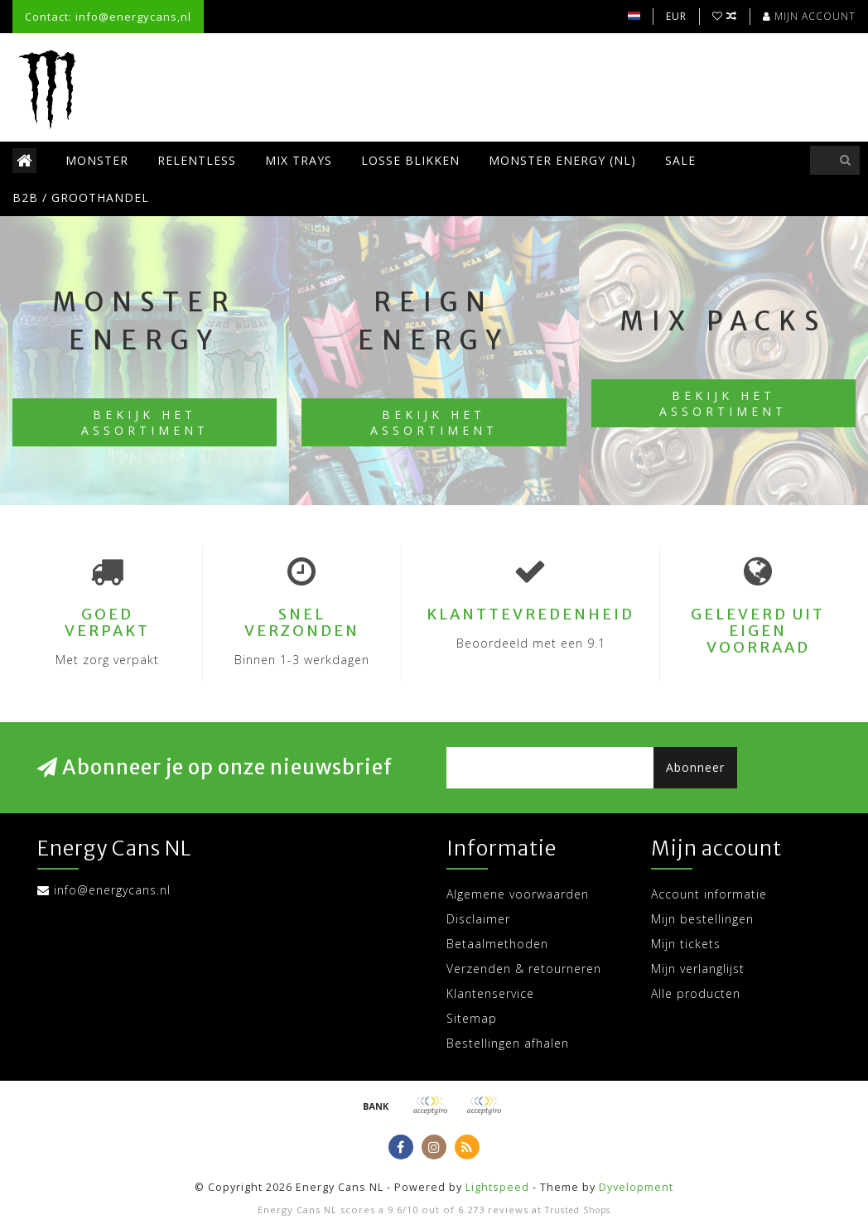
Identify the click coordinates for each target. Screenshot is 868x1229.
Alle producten (695, 993)
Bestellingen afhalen (507, 1043)
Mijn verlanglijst (698, 968)
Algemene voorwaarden (517, 894)
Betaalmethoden (497, 944)
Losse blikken (410, 160)
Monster (96, 160)
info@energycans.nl (112, 890)
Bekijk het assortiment (145, 422)
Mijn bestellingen (702, 919)
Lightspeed (497, 1187)
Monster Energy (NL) (562, 160)
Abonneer (695, 767)
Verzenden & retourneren (523, 968)
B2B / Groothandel (80, 197)
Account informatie (709, 894)
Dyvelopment (636, 1187)
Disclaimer (478, 919)
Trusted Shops (577, 1210)
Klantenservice (490, 993)
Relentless (196, 160)
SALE (680, 160)
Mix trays (298, 160)
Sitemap (471, 1018)
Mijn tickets (686, 944)
